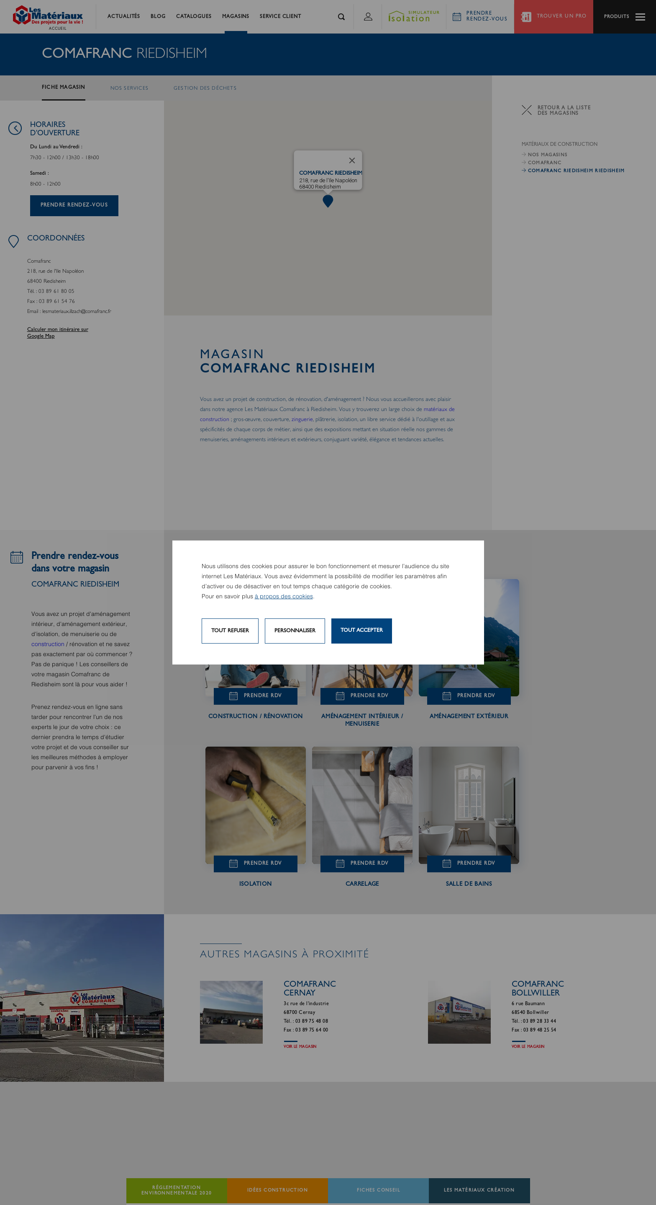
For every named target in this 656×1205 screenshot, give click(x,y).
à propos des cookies (284, 597)
